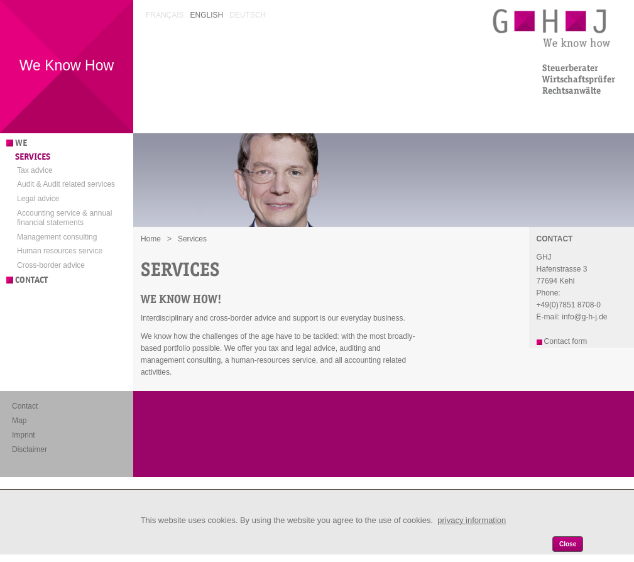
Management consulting (57, 237)
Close (567, 544)
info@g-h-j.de (584, 316)
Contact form (566, 341)
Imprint (23, 435)
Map (19, 420)
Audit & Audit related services (66, 184)
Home (151, 238)
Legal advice (38, 198)
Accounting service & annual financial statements (64, 218)
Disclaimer (29, 449)
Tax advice (35, 170)
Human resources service (59, 250)
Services (32, 157)
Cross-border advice (51, 265)
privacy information (471, 520)
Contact (31, 280)
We (21, 143)
